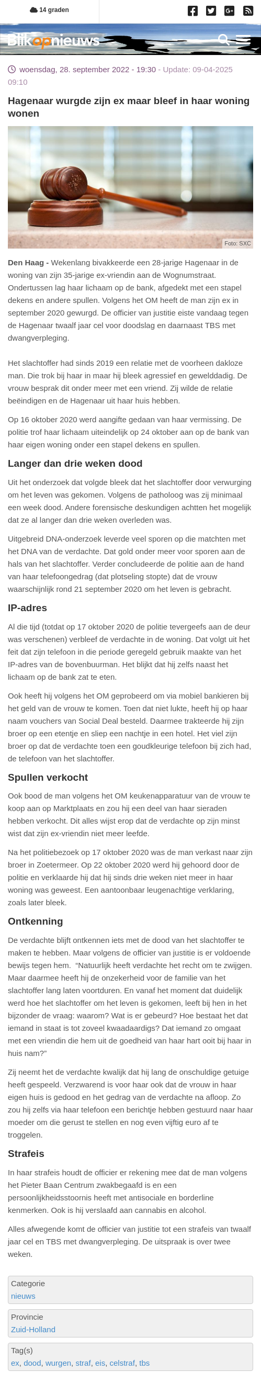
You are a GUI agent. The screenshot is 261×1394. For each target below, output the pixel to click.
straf (82, 1362)
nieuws (23, 1295)
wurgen (58, 1362)
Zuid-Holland (33, 1329)
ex (15, 1362)
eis (100, 1362)
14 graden (49, 10)
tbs (144, 1362)
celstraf (122, 1362)
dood (32, 1362)
